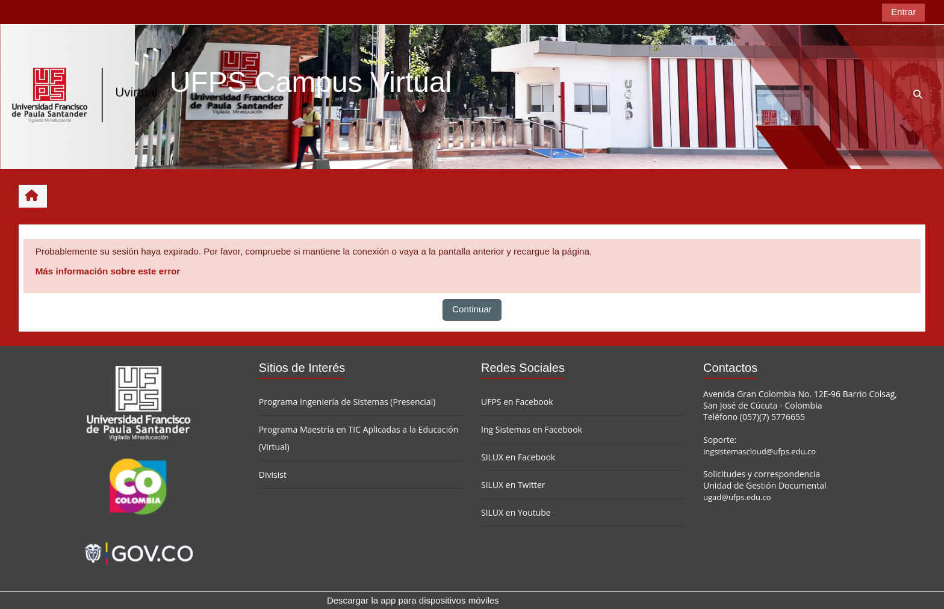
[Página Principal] (85, 96)
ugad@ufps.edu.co (737, 497)
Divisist (273, 474)
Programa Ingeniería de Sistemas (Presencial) (347, 401)
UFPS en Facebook (517, 401)
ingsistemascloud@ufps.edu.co (759, 451)
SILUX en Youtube (516, 512)
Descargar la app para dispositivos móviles (413, 600)
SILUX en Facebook (518, 457)
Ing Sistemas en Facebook (531, 429)
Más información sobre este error (108, 271)
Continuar (472, 309)
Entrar (903, 12)
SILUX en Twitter (513, 484)
